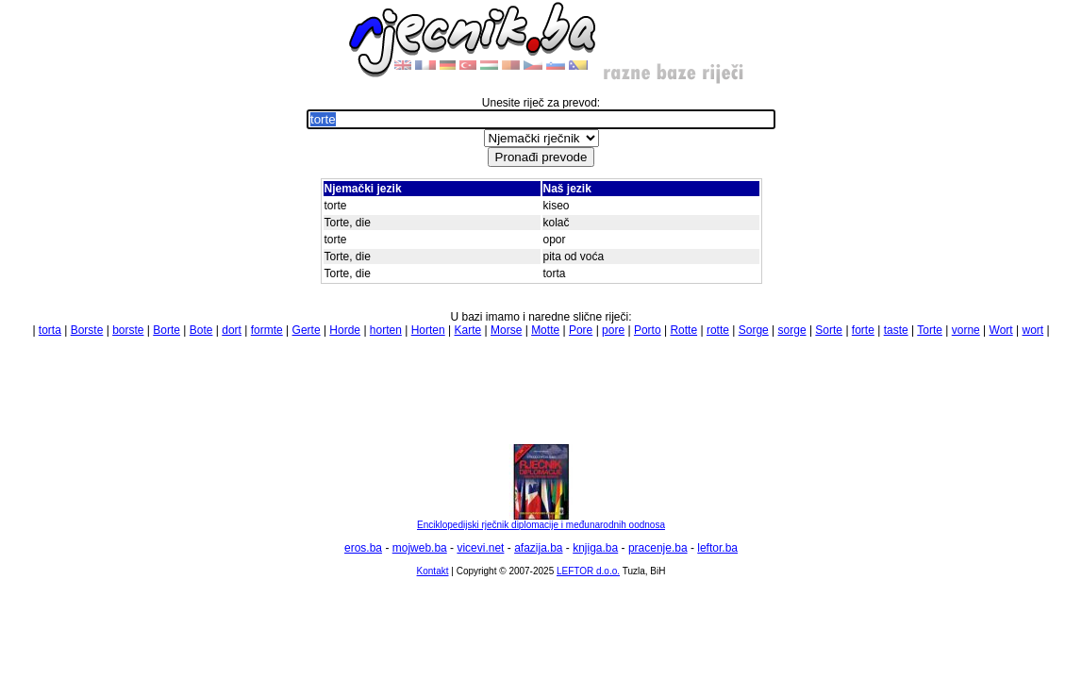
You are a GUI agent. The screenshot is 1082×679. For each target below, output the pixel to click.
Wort (1001, 330)
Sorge (754, 330)
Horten (428, 330)
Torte (929, 330)
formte (267, 330)
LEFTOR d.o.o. (588, 571)
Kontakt (433, 571)
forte (863, 330)
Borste (87, 330)
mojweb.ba (419, 548)
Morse (506, 330)
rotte (718, 330)
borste (127, 330)
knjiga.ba (595, 548)
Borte (166, 330)
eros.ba (363, 548)
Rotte (683, 330)
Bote (201, 330)
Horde (344, 330)
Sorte (828, 330)
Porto (647, 330)
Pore (580, 330)
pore (613, 330)
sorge (792, 330)
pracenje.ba (658, 548)
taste (896, 330)
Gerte (306, 330)
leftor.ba (717, 548)
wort (1032, 330)
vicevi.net (480, 548)
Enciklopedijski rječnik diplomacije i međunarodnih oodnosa (541, 520)
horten (386, 330)
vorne (966, 330)
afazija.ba (538, 548)
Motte (545, 330)
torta (50, 330)
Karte (468, 330)
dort (231, 330)
